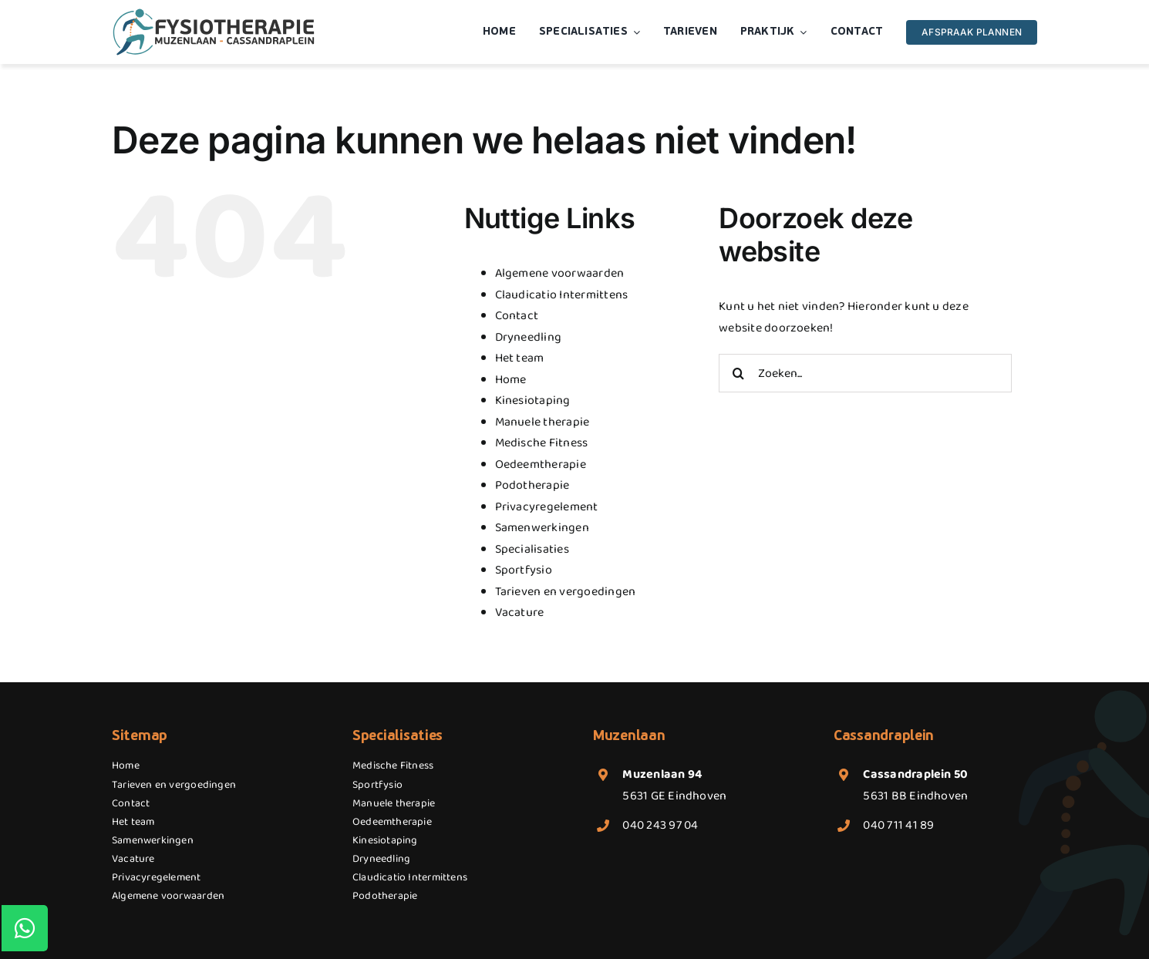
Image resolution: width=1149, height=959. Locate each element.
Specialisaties (532, 549)
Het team (519, 358)
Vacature (519, 612)
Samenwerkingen (542, 527)
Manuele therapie (542, 422)
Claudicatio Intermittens (561, 295)
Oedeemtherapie (540, 464)
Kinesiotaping (533, 400)
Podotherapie (532, 485)
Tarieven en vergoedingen (565, 591)
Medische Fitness (541, 443)
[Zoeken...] (865, 373)
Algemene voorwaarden (560, 273)
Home (511, 379)
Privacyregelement (546, 507)
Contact (517, 315)
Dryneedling (528, 337)
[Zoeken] (738, 373)
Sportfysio (523, 570)
